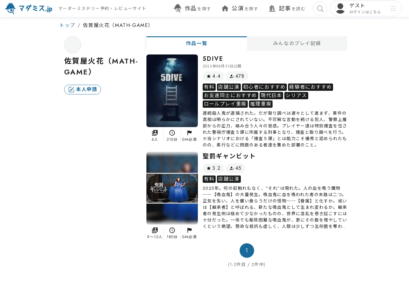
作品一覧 (196, 43)
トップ (67, 25)
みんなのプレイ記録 (297, 43)
